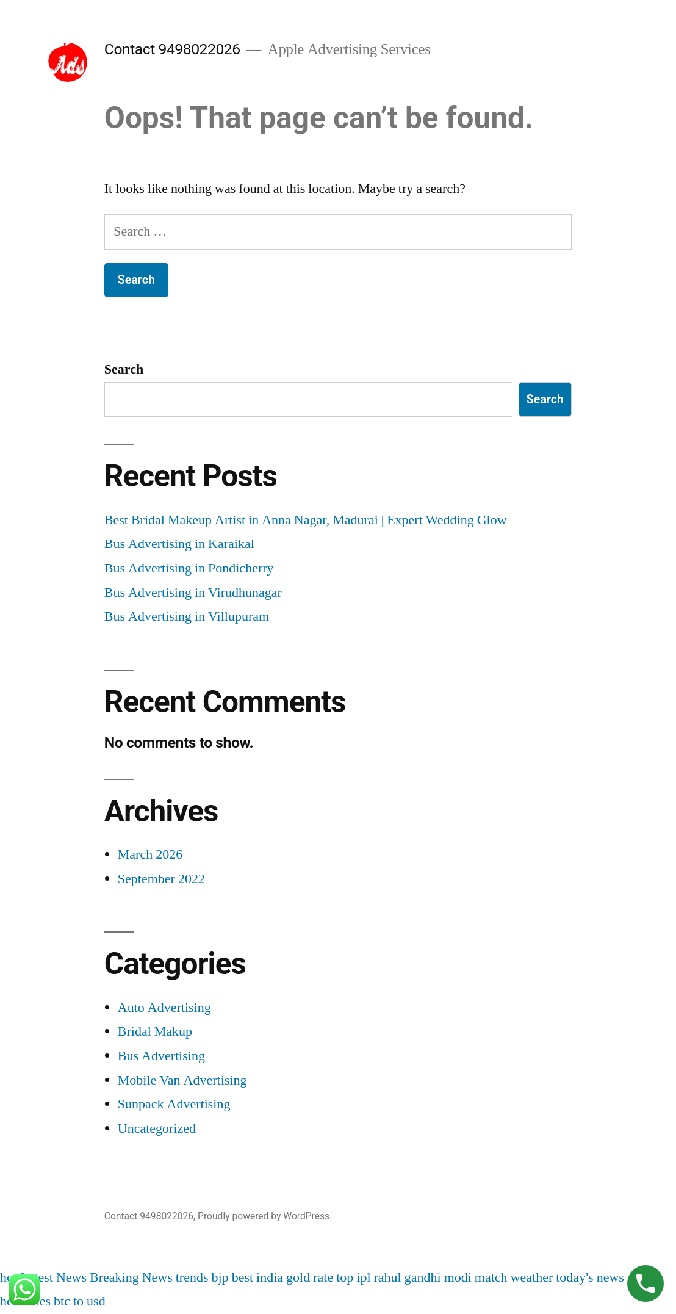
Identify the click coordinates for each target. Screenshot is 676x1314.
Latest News (53, 1277)
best (242, 1277)
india (269, 1277)
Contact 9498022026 (172, 49)
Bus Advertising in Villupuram (186, 616)
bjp (220, 1277)
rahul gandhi (407, 1277)
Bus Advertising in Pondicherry (189, 568)
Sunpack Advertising (174, 1104)
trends (192, 1277)
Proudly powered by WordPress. (265, 1216)
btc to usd (80, 1301)
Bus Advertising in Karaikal (179, 543)
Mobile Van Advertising (182, 1080)
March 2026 (150, 854)
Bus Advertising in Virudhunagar (193, 592)
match (491, 1277)
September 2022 (161, 878)
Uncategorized (157, 1128)
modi (458, 1277)
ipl (363, 1277)
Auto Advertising (164, 1007)
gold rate (309, 1277)
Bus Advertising (161, 1055)
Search (123, 369)
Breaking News (131, 1277)
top (344, 1277)
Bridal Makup (155, 1031)
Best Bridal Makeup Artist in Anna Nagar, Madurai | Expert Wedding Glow (305, 520)
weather (532, 1277)
